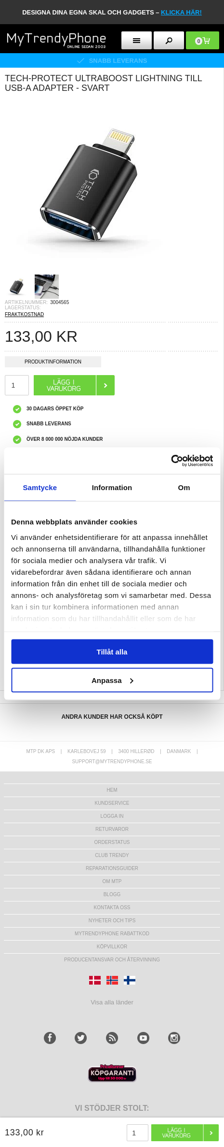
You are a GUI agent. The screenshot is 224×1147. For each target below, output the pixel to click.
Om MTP (112, 881)
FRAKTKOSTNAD (24, 314)
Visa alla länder (112, 1002)
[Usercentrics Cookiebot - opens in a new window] (171, 460)
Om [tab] (184, 487)
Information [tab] (112, 487)
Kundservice (111, 803)
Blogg (112, 894)
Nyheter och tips (112, 920)
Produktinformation (53, 363)
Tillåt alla (112, 652)
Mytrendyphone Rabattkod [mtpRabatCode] (112, 933)
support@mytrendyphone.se (112, 761)
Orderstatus (112, 842)
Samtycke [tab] (40, 487)
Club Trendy (112, 855)
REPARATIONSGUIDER (112, 868)
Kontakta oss (112, 907)
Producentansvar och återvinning (112, 959)
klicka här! (181, 12)
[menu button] (136, 40)
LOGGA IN (112, 816)
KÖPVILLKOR (112, 946)
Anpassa (112, 680)
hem (111, 790)
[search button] (169, 40)
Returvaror (112, 829)
